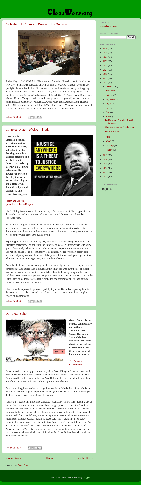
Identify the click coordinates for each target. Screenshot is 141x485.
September (111, 99)
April (108, 137)
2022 (105, 65)
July (108, 108)
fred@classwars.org (108, 26)
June (108, 112)
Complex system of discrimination (28, 129)
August (109, 103)
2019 (105, 78)
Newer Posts (13, 458)
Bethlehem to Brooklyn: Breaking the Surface (36, 24)
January (109, 150)
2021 (105, 70)
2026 (105, 48)
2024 (105, 57)
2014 (105, 168)
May (108, 116)
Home (49, 458)
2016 (105, 159)
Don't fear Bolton (17, 313)
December (110, 86)
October (109, 95)
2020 (105, 74)
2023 (105, 61)
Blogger (86, 477)
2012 (105, 176)
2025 (105, 52)
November (111, 91)
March (109, 141)
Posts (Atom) (23, 465)
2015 (105, 163)
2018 (105, 82)
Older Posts (85, 458)
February (110, 145)
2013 (105, 172)
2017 (105, 155)
